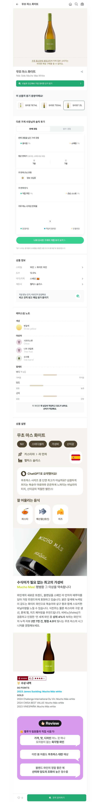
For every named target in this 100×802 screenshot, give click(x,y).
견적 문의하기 (57, 797)
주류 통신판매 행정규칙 (41, 61)
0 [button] (20, 797)
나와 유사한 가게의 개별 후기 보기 (50, 240)
